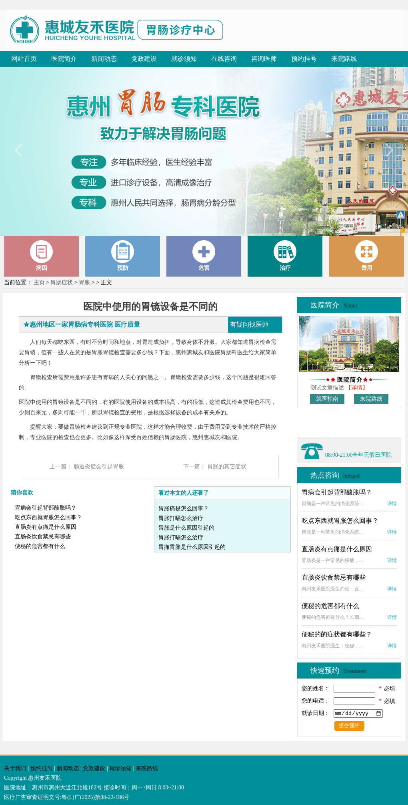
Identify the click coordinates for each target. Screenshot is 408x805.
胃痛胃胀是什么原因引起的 (192, 547)
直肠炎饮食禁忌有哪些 (43, 537)
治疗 (285, 255)
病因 (41, 255)
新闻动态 (104, 58)
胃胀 (84, 282)
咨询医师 (264, 58)
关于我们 (15, 768)
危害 (204, 255)
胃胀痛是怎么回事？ (183, 509)
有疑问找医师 (249, 324)
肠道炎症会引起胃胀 (99, 467)
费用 (366, 255)
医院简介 (64, 58)
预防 (122, 255)
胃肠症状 (61, 282)
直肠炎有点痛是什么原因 (45, 527)
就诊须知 (184, 58)
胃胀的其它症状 (226, 467)
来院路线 (344, 58)
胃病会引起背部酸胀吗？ (45, 508)
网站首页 (24, 58)
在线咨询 (224, 58)
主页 (39, 282)
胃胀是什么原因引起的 (186, 528)
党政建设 (144, 58)
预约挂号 (304, 58)
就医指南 (327, 399)
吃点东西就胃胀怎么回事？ (48, 517)
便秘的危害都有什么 (40, 546)
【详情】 (357, 388)
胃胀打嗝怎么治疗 (180, 518)
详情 (392, 503)
